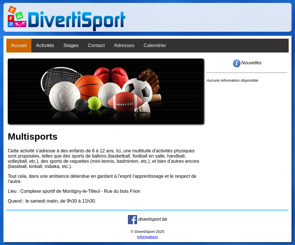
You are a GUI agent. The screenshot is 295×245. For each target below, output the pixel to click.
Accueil (19, 45)
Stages (71, 45)
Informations (147, 237)
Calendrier (155, 45)
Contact (96, 45)
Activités (45, 45)
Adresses (124, 45)
